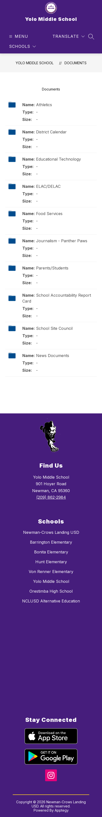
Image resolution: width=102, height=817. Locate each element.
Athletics (44, 104)
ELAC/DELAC (48, 186)
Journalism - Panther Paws (61, 240)
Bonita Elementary (51, 551)
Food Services (49, 213)
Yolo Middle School (34, 63)
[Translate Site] (68, 36)
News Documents (52, 355)
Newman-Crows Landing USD (51, 532)
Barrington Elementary (51, 542)
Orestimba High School (51, 591)
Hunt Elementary (51, 561)
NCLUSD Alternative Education (51, 601)
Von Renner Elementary (51, 571)
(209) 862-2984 (51, 497)
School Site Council (54, 328)
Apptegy (62, 810)
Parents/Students (52, 268)
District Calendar (51, 131)
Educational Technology (58, 159)
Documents (75, 63)
